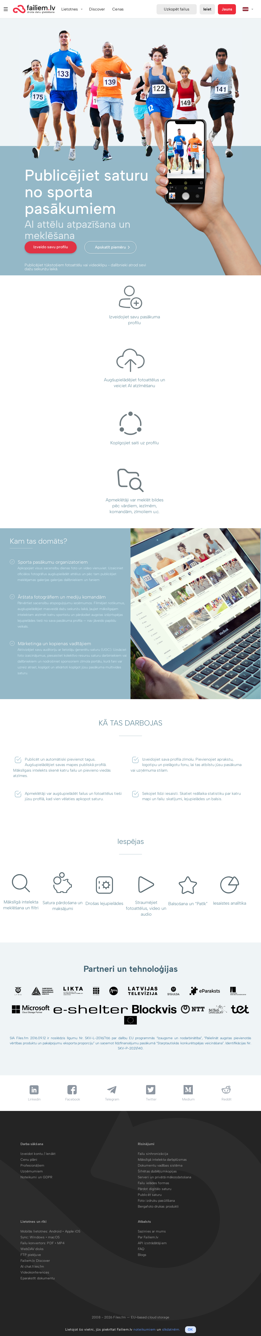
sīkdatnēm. (171, 1329)
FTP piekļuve (30, 1255)
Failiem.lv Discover (35, 1261)
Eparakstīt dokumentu (37, 1278)
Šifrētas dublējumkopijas (157, 1171)
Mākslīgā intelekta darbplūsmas (162, 1160)
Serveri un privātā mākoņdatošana (164, 1177)
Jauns (227, 9)
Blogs (142, 1255)
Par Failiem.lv (148, 1237)
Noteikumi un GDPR (36, 1177)
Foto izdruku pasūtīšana (156, 1201)
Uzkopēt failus (176, 9)
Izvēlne (6, 9)
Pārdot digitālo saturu (154, 1189)
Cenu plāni (28, 1160)
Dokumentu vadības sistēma (160, 1165)
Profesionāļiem (32, 1165)
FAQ (141, 1249)
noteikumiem (144, 1329)
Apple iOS (73, 1231)
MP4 (61, 1243)
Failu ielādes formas (153, 1183)
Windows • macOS (45, 1237)
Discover (97, 9)
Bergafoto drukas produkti (158, 1206)
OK (190, 1329)
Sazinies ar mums (152, 1231)
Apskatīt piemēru (110, 247)
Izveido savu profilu (50, 247)
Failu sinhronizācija (153, 1154)
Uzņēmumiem (31, 1171)
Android (56, 1231)
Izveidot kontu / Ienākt (38, 1154)
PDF (50, 1243)
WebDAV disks (32, 1249)
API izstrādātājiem (152, 1243)
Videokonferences (34, 1272)
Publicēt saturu (150, 1195)
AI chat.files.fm (32, 1266)
